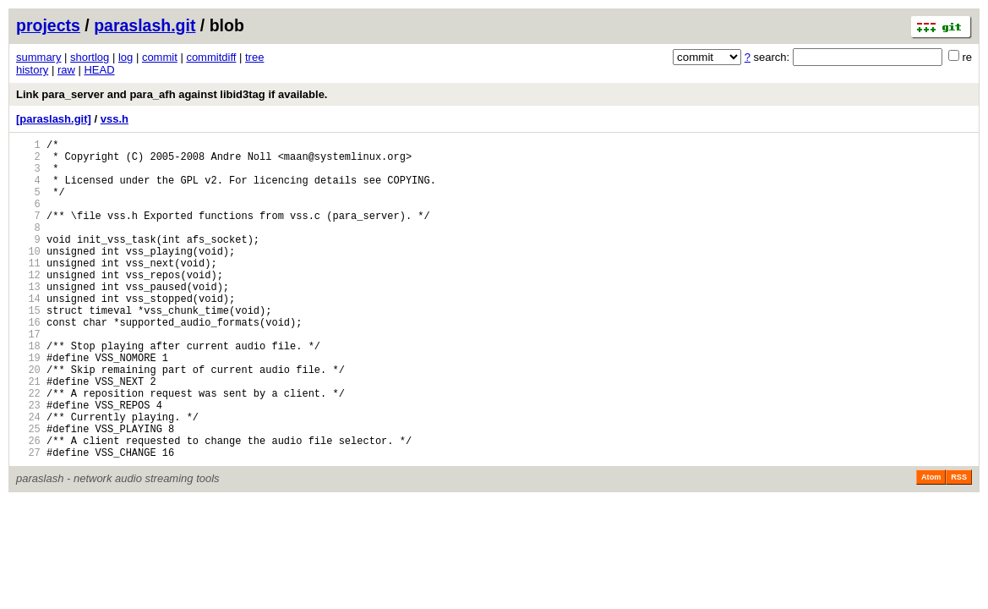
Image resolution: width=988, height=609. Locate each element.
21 (28, 434)
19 (28, 405)
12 (28, 305)
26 (28, 506)
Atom (931, 545)
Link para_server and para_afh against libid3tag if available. (171, 94)
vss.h (114, 118)
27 (28, 520)
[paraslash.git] (53, 118)
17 (28, 377)
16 (28, 362)
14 (28, 333)
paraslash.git (144, 25)
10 (28, 276)
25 (28, 492)
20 (28, 420)
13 (28, 319)
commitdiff (211, 57)
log (125, 57)
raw (66, 69)
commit (159, 57)
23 (28, 463)
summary (38, 57)
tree (254, 57)
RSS (959, 545)
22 (28, 449)
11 (28, 290)
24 (28, 477)
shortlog (89, 57)
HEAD (99, 69)
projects (48, 25)
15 (28, 348)
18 (28, 391)
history (32, 69)
